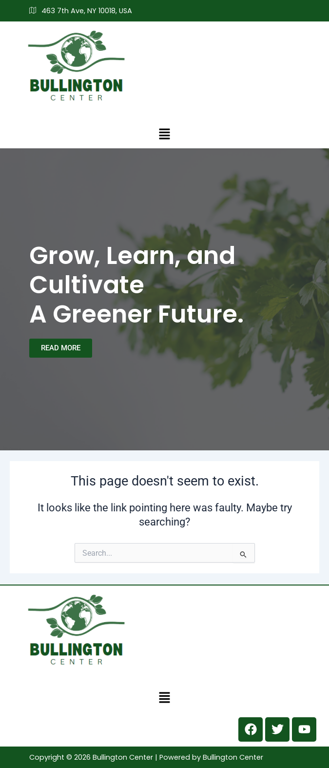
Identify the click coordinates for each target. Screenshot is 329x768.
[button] (164, 133)
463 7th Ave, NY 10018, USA (80, 11)
